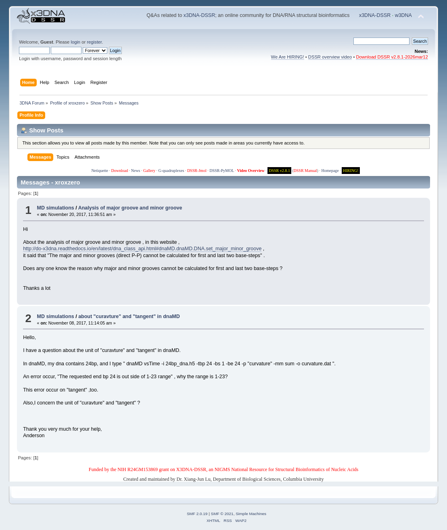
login (75, 42)
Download (119, 170)
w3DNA (403, 15)
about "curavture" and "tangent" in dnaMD (129, 316)
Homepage (329, 170)
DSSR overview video (330, 56)
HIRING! (350, 170)
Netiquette (99, 170)
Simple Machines (251, 513)
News (135, 170)
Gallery (149, 170)
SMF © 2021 (222, 513)
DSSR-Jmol (197, 170)
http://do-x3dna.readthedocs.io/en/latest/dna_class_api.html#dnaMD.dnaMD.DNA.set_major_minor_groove (142, 248)
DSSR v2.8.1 (279, 170)
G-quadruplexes (171, 170)
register (94, 42)
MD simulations (55, 208)
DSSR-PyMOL (221, 170)
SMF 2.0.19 (197, 513)
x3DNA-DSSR (199, 15)
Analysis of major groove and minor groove (130, 208)
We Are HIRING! (287, 56)
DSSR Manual (305, 170)
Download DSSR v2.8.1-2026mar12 (392, 56)
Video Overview (250, 170)
